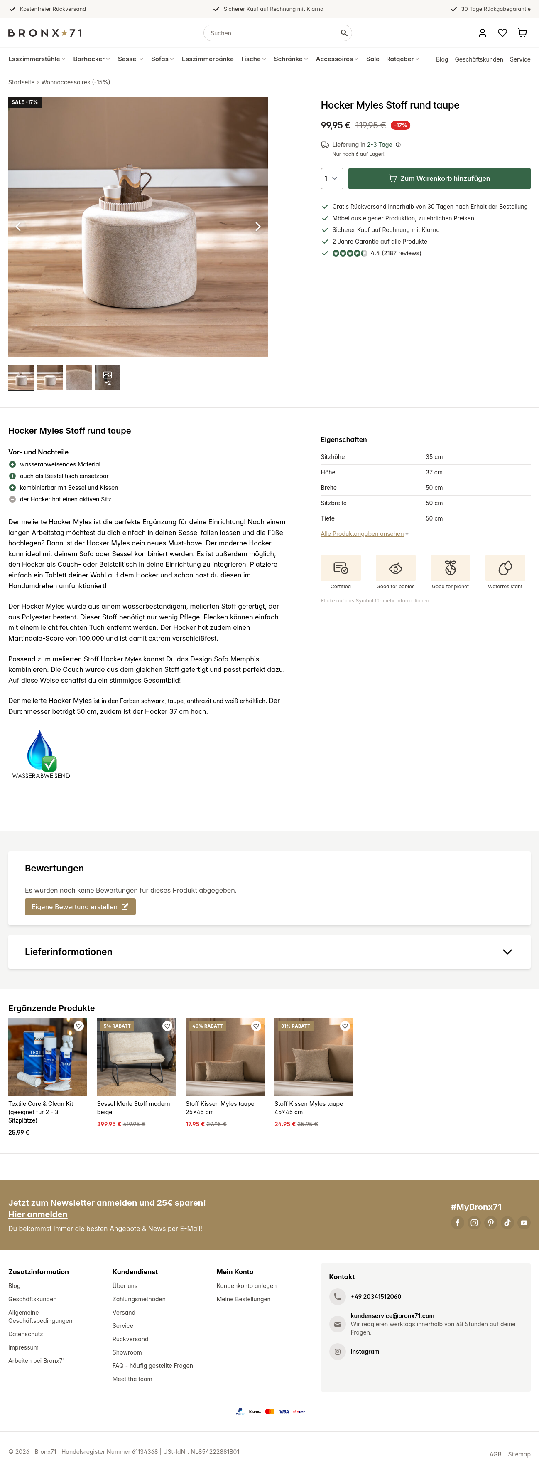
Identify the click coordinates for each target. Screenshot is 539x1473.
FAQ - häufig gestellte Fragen (153, 1366)
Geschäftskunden (479, 59)
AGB (496, 1455)
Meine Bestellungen (244, 1300)
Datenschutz (25, 1335)
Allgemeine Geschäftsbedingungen (40, 1317)
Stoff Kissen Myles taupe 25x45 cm (220, 1109)
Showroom (127, 1353)
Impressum (23, 1348)
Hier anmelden (38, 1216)
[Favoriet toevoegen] (79, 1027)
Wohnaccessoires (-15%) (75, 82)
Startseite (21, 82)
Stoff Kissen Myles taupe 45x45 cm (308, 1109)
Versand (124, 1313)
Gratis (341, 206)
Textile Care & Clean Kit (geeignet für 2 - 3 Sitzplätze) (40, 1113)
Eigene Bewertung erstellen (80, 907)
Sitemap (519, 1455)
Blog (442, 59)
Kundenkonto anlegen (247, 1286)
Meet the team (132, 1380)
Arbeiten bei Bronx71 (36, 1361)
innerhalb (401, 206)
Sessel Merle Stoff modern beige (133, 1109)
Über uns (125, 1286)
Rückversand (131, 1340)
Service (520, 59)
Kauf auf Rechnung (383, 229)
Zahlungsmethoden (139, 1300)
